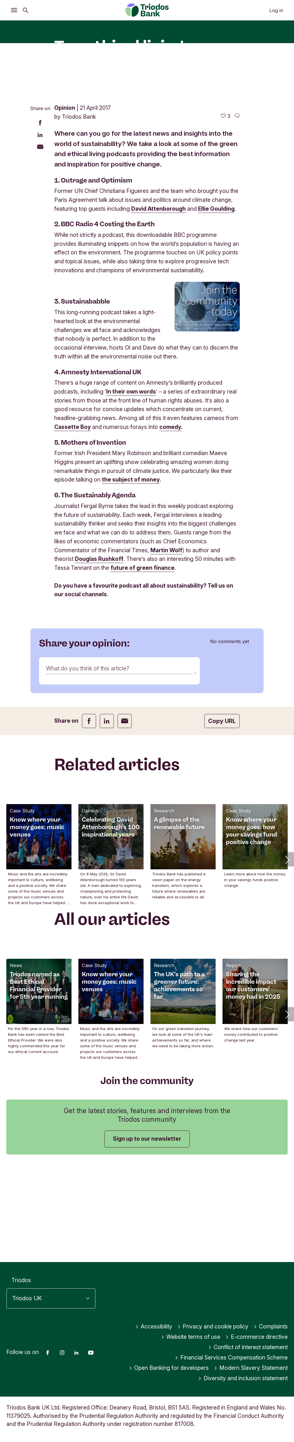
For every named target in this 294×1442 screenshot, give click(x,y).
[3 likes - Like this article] (225, 209)
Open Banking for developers (169, 1367)
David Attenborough (158, 302)
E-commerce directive (256, 1336)
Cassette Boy (72, 520)
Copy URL (222, 814)
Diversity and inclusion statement (243, 1378)
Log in (276, 10)
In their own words (131, 485)
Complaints (271, 1326)
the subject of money (131, 573)
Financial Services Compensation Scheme (231, 1357)
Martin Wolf (166, 644)
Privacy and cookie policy (213, 1326)
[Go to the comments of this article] (237, 209)
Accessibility (153, 1326)
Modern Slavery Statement (251, 1367)
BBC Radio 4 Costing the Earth (108, 318)
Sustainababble (85, 395)
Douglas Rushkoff (99, 652)
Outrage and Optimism (96, 274)
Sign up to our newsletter (147, 1232)
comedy (170, 520)
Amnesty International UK (101, 466)
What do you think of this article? (87, 762)
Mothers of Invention (93, 536)
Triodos (21, 1280)
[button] (287, 953)
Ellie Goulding (216, 302)
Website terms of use (190, 1336)
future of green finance (143, 661)
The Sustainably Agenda (98, 589)
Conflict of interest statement (248, 1347)
